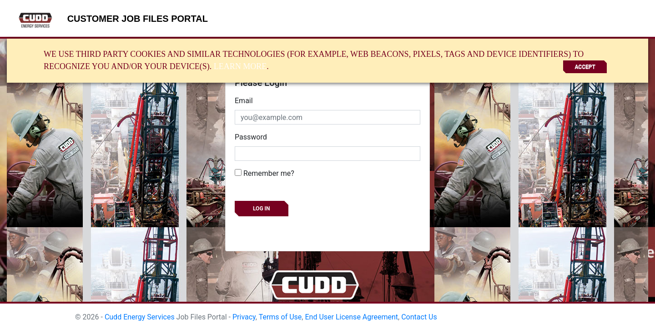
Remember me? (264, 173)
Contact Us (419, 317)
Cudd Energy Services (140, 317)
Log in (261, 208)
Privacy (244, 317)
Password (251, 137)
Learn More (240, 66)
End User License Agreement (351, 317)
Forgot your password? (271, 228)
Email (244, 100)
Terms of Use (280, 317)
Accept (584, 67)
